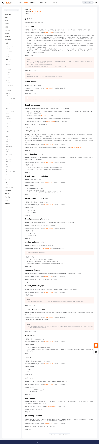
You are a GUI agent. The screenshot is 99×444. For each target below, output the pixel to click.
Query (7, 136)
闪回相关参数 (8, 161)
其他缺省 (8, 105)
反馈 (96, 345)
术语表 (6, 200)
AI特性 (7, 169)
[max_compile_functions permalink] (23, 398)
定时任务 (8, 149)
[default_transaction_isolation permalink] (23, 176)
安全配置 (8, 141)
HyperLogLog (9, 146)
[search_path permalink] (23, 26)
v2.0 (40, 11)
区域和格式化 (9, 103)
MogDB (26, 2)
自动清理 (8, 95)
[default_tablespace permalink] (23, 105)
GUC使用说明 (8, 61)
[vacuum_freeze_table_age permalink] (23, 309)
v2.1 (37, 11)
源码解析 (7, 193)
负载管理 (8, 93)
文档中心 (20, 2)
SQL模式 (7, 126)
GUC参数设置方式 (48, 32)
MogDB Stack (33, 2)
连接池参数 (8, 116)
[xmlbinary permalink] (23, 357)
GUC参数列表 (8, 64)
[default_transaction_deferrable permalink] (23, 219)
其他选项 (8, 131)
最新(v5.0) (33, 13)
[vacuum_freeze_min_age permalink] (23, 285)
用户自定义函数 (9, 154)
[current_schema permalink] (23, 81)
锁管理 (7, 108)
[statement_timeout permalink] (23, 270)
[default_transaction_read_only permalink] (23, 198)
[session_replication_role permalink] (23, 242)
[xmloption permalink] (23, 378)
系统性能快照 (8, 139)
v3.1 (33, 11)
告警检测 (8, 88)
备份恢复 (8, 156)
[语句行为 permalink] (23, 19)
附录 (7, 174)
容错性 (7, 113)
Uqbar (41, 2)
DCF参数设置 (8, 159)
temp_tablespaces (46, 115)
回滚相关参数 (8, 164)
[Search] (88, 2)
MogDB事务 (8, 118)
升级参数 (8, 129)
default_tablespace (76, 147)
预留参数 (8, 166)
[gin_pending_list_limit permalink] (23, 415)
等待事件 (8, 134)
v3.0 (30, 9)
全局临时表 (8, 144)
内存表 (7, 80)
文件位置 (8, 67)
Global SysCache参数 (10, 171)
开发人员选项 (8, 121)
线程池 (7, 151)
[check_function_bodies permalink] (23, 154)
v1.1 (42, 11)
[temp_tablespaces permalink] (23, 130)
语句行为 (8, 100)
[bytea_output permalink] (23, 335)
